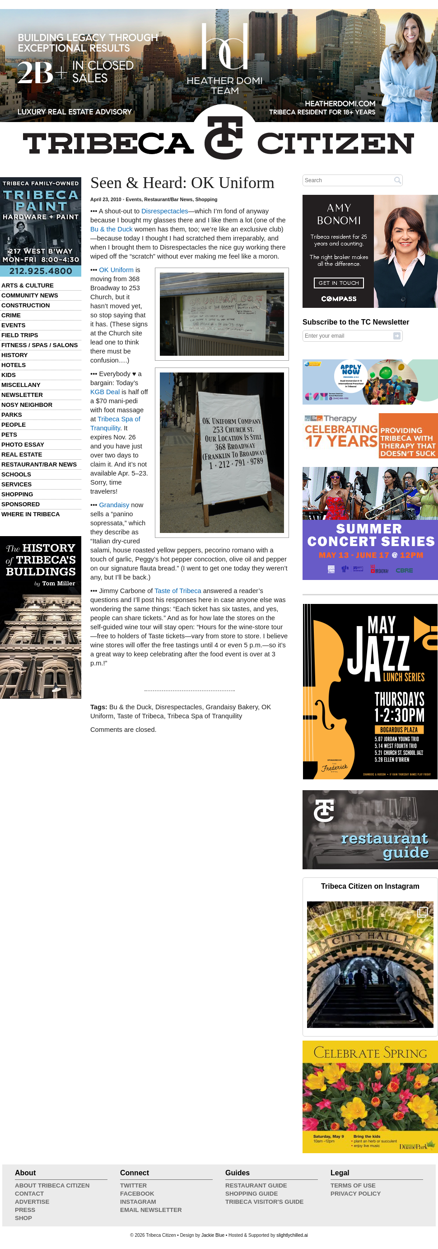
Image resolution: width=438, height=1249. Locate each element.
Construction (25, 305)
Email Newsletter (151, 1210)
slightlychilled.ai (292, 1235)
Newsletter (22, 394)
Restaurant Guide (256, 1185)
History (14, 355)
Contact (29, 1193)
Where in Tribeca (30, 514)
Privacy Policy (356, 1193)
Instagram (138, 1201)
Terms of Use (353, 1185)
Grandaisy (114, 505)
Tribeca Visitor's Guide (264, 1201)
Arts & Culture (27, 285)
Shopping (17, 494)
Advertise (32, 1201)
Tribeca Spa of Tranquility (205, 716)
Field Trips (19, 335)
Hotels (13, 365)
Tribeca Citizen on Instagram (370, 886)
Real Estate (21, 454)
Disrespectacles (164, 211)
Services (16, 484)
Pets (9, 434)
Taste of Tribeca (177, 590)
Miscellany (21, 385)
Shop (23, 1218)
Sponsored (20, 504)
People (13, 424)
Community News (29, 295)
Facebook (137, 1193)
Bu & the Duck (111, 229)
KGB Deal (105, 392)
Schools (16, 474)
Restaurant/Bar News (39, 464)
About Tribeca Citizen (52, 1185)
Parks (11, 414)
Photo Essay (22, 444)
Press (25, 1210)
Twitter (133, 1185)
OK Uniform (116, 269)
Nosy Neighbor (26, 404)
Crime (11, 315)
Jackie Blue (212, 1235)
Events (13, 325)
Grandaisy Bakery (232, 707)
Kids (8, 375)
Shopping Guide (251, 1193)
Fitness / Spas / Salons (39, 345)
